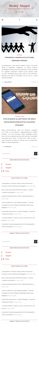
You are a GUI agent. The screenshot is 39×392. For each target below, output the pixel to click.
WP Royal (24, 381)
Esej (22, 116)
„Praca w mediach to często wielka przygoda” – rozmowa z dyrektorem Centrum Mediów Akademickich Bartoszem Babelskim (18, 205)
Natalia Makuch (8, 82)
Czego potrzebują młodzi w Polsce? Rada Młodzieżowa (17, 196)
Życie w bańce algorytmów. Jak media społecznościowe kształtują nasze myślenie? (19, 122)
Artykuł (19, 55)
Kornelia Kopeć (7, 146)
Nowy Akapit (19, 6)
